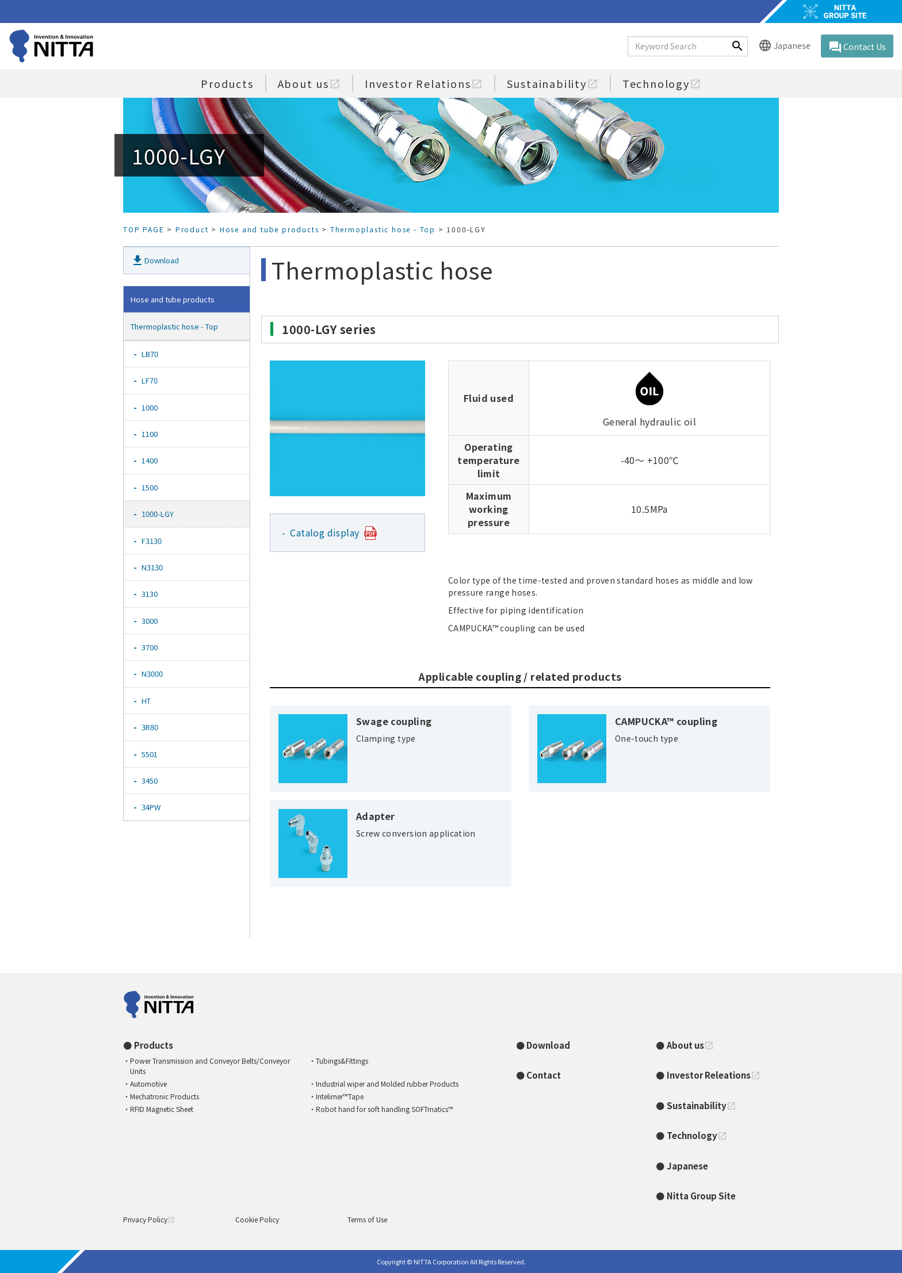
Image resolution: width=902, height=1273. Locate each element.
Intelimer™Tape (340, 1096)
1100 (153, 433)
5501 (153, 754)
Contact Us (857, 47)
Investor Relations (423, 83)
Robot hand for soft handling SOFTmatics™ (384, 1109)
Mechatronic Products (164, 1096)
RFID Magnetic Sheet (161, 1109)
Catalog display (325, 532)
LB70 (154, 353)
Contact (543, 1075)
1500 (153, 487)
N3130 (156, 567)
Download (155, 260)
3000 (153, 620)
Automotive (148, 1083)
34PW (155, 807)
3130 (153, 593)
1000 (153, 407)
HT (150, 700)
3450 (153, 780)
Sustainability (552, 83)
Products (227, 83)
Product (192, 229)
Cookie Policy (257, 1219)
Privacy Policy (149, 1219)
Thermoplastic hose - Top (382, 229)
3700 (153, 647)
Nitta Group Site (701, 1196)
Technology (661, 83)
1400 (153, 460)
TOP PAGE (143, 229)
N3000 (156, 673)
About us (309, 83)
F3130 (155, 540)
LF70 (153, 380)
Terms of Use (367, 1219)
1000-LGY (161, 513)
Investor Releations (713, 1075)
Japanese (784, 46)
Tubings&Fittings (342, 1060)
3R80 (154, 727)
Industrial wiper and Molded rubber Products (387, 1083)
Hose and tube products (269, 229)
